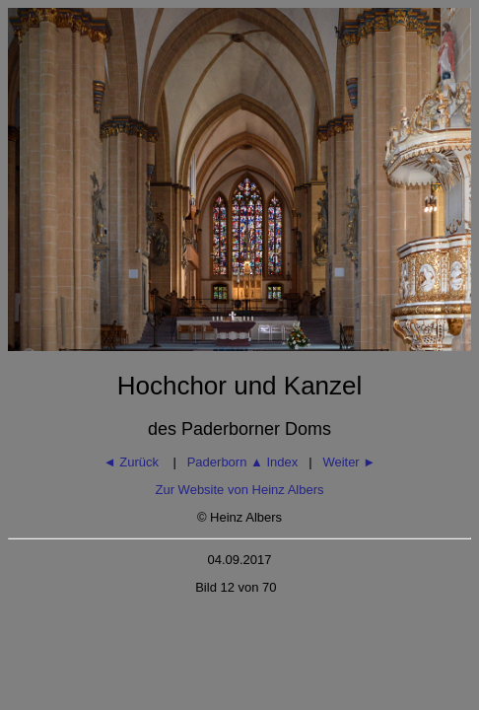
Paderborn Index (243, 462)
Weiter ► (349, 462)
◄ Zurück (133, 462)
